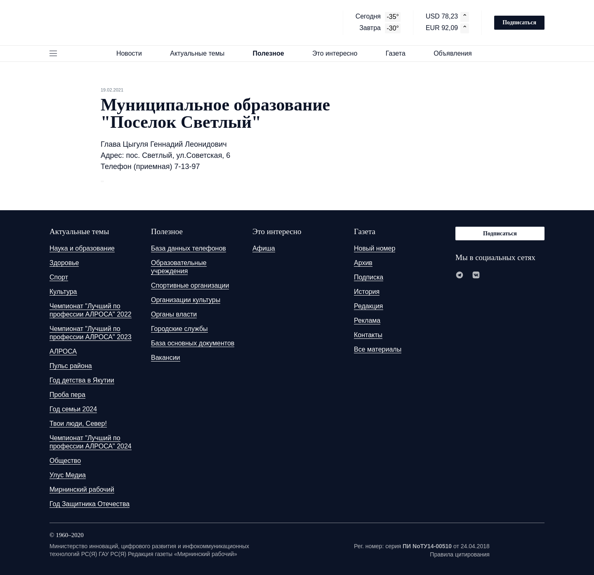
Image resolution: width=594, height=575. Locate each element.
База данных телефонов (188, 248)
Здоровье (64, 262)
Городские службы (179, 328)
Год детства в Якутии (82, 380)
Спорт (59, 277)
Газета (399, 53)
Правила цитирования (460, 554)
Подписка (368, 277)
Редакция (368, 306)
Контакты (368, 334)
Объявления (456, 53)
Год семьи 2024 (73, 409)
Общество (65, 460)
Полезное (272, 53)
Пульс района (71, 365)
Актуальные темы (201, 53)
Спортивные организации (190, 285)
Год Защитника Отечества (90, 503)
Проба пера (67, 394)
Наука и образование (82, 248)
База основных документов (192, 343)
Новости (132, 53)
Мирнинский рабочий (82, 489)
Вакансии (165, 357)
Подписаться (519, 22)
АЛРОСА (63, 351)
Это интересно (338, 53)
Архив (363, 262)
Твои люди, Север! (78, 423)
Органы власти (174, 314)
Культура (63, 291)
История (367, 291)
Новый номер (374, 248)
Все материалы (377, 349)
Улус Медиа (68, 475)
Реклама (367, 320)
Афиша (263, 248)
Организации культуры (185, 299)
